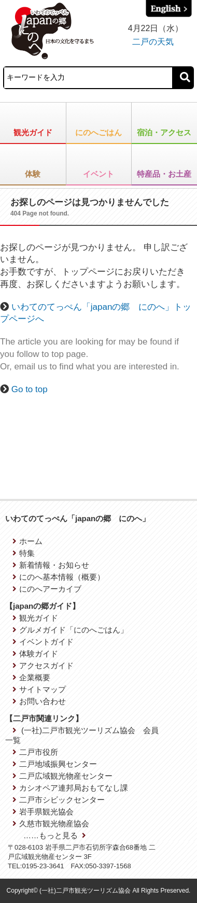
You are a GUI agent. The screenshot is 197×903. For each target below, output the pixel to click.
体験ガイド (35, 653)
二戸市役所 (35, 752)
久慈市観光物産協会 (50, 823)
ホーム (27, 541)
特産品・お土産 (164, 173)
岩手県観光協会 (43, 811)
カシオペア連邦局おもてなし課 (70, 787)
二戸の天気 (153, 41)
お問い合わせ (39, 701)
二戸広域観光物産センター (62, 775)
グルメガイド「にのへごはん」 (70, 629)
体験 (32, 173)
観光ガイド (32, 132)
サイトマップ (39, 689)
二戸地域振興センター (54, 763)
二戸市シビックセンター (58, 799)
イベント (98, 173)
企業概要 (31, 677)
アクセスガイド (43, 665)
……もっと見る (54, 835)
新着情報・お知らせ (50, 565)
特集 (23, 553)
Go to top (29, 389)
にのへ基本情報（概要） (58, 576)
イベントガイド (43, 641)
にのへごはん (98, 132)
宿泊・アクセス (164, 132)
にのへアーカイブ (46, 588)
